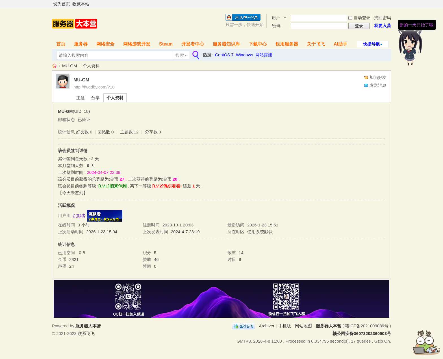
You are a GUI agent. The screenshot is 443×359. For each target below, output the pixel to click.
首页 (60, 44)
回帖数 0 (105, 131)
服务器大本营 (54, 66)
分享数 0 (153, 131)
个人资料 (115, 97)
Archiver (266, 325)
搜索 (179, 55)
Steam (166, 44)
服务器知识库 (226, 44)
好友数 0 (84, 131)
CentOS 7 (224, 54)
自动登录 (359, 17)
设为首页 (61, 3)
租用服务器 (286, 44)
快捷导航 (371, 44)
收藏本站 (80, 3)
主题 (80, 97)
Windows (244, 54)
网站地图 (303, 325)
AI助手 (340, 44)
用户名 (276, 18)
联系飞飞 (86, 333)
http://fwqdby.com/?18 (94, 87)
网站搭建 (263, 54)
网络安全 (105, 44)
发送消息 (378, 85)
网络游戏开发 (136, 44)
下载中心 (258, 44)
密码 (276, 25)
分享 (95, 97)
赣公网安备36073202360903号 (362, 333)
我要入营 (382, 25)
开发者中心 (192, 44)
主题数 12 (129, 131)
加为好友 (378, 77)
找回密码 (382, 17)
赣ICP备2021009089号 (366, 325)
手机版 (284, 325)
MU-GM (69, 65)
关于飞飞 (316, 44)
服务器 (81, 44)
